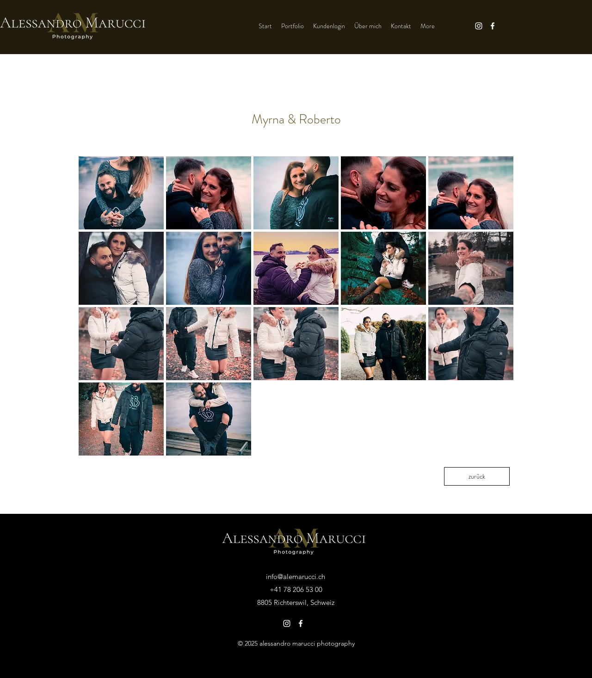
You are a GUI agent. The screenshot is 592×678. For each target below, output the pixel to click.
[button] (121, 192)
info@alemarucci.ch (295, 576)
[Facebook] (492, 26)
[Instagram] (478, 26)
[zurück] (477, 476)
